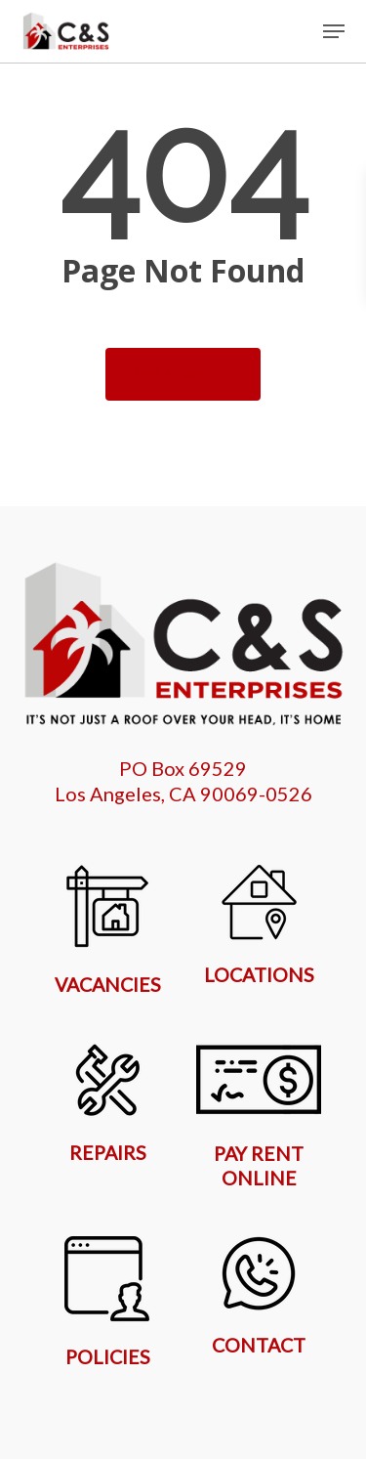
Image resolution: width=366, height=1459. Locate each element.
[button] (334, 31)
